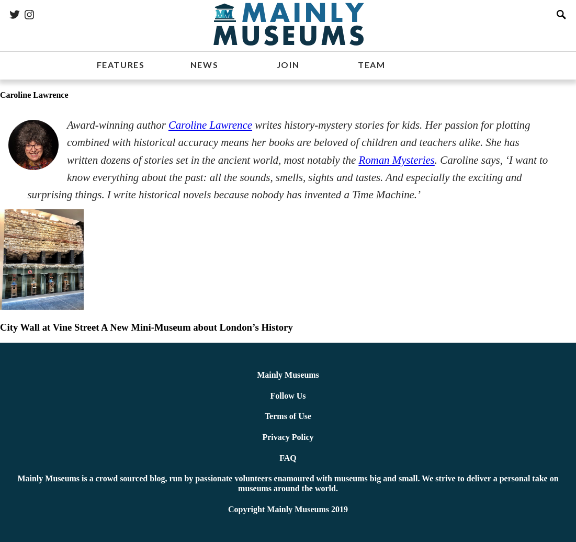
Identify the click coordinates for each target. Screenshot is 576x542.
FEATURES (121, 65)
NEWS (204, 65)
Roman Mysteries (396, 160)
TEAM (371, 65)
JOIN (288, 65)
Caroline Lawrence (210, 125)
